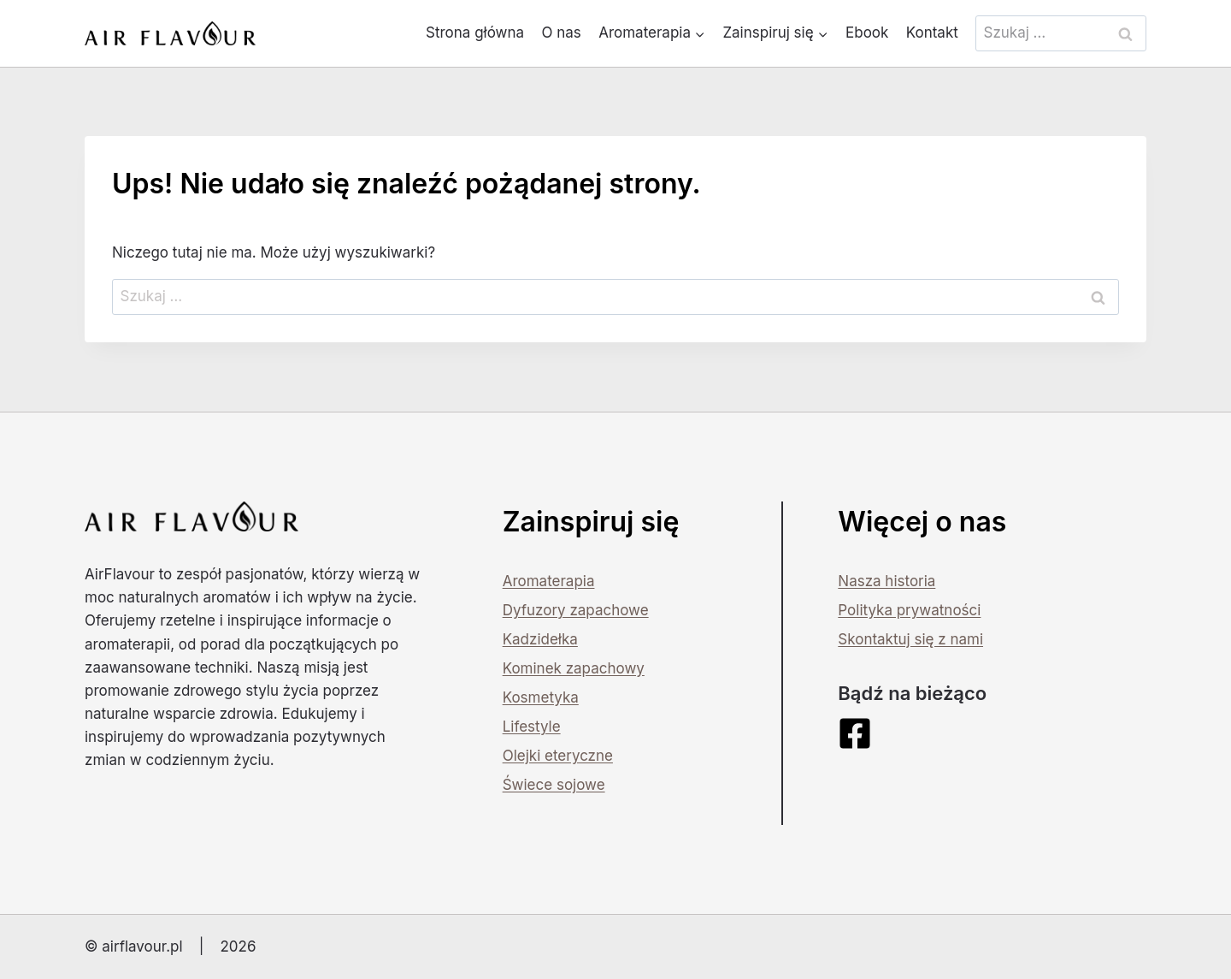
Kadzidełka (540, 639)
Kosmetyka (541, 697)
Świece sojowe (554, 784)
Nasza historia (886, 581)
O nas (560, 32)
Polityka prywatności (909, 610)
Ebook (866, 32)
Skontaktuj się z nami (910, 639)
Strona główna (475, 32)
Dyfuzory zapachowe (576, 610)
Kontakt (932, 32)
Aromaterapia (549, 581)
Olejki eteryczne (558, 755)
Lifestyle (532, 726)
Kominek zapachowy (574, 668)
